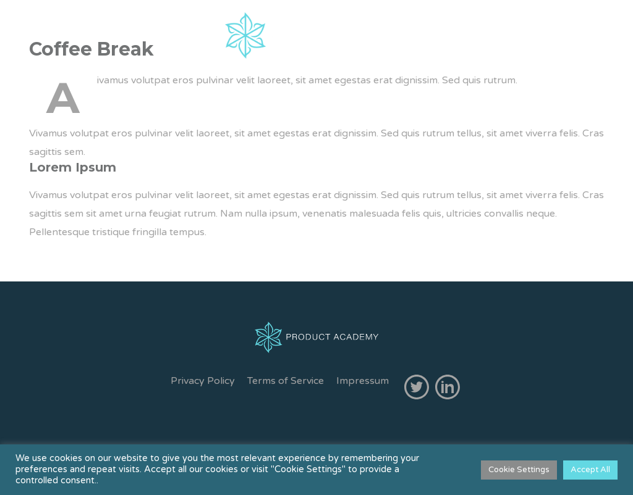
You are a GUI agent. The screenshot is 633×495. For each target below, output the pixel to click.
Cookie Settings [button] (519, 470)
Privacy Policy (203, 381)
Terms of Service (285, 381)
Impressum (362, 381)
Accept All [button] (590, 470)
